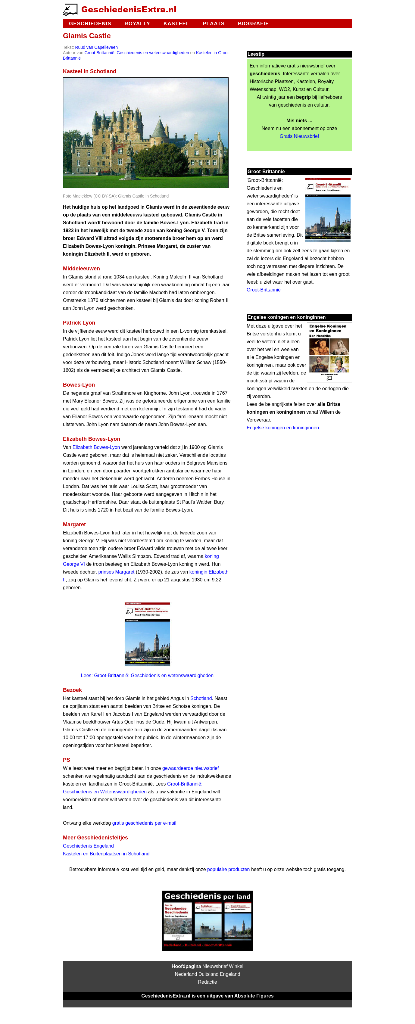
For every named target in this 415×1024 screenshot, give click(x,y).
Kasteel (176, 23)
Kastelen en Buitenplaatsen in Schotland (106, 853)
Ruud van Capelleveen (96, 47)
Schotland (201, 698)
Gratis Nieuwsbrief (299, 136)
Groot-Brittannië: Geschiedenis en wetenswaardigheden (137, 52)
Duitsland (208, 974)
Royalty (137, 23)
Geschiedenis (90, 23)
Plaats (214, 23)
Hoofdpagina (186, 966)
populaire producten (228, 869)
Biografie (253, 23)
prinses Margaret (116, 571)
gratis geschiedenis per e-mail (144, 823)
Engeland (230, 974)
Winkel (236, 966)
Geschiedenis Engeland (88, 845)
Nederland (186, 974)
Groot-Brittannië (264, 289)
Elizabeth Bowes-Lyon (96, 447)
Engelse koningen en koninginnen (283, 427)
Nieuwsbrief (215, 966)
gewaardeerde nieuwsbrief (190, 768)
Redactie (207, 982)
